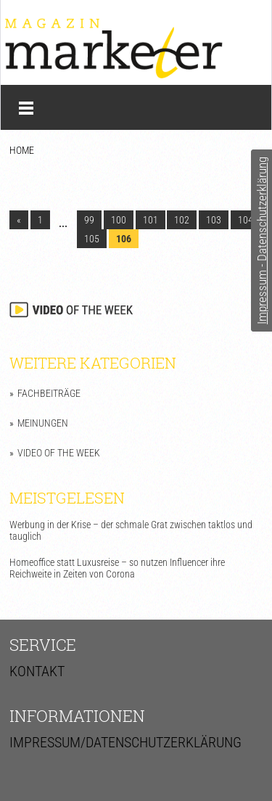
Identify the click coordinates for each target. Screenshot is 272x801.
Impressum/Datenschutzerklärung (125, 742)
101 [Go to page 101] (150, 220)
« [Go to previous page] (19, 220)
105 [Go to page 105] (91, 239)
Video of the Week (58, 453)
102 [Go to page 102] (181, 220)
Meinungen (42, 423)
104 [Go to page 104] (245, 220)
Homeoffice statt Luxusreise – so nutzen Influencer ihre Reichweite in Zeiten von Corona (117, 568)
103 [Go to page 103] (213, 220)
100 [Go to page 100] (118, 220)
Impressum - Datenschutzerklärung (262, 240)
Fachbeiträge (49, 393)
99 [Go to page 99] (89, 220)
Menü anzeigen (26, 108)
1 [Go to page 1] (40, 220)
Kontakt (37, 671)
